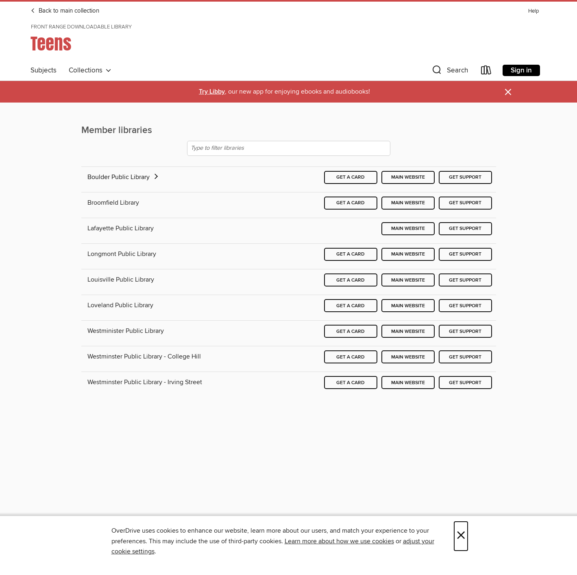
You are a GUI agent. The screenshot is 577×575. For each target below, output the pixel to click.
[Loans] (486, 72)
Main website (408, 177)
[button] (449, 72)
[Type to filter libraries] (288, 148)
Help (533, 11)
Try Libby (212, 91)
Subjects (43, 70)
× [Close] (461, 536)
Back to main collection (64, 11)
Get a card (350, 177)
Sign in (521, 70)
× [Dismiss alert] (508, 92)
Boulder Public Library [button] (123, 177)
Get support (465, 177)
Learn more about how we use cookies (339, 541)
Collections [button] (90, 70)
